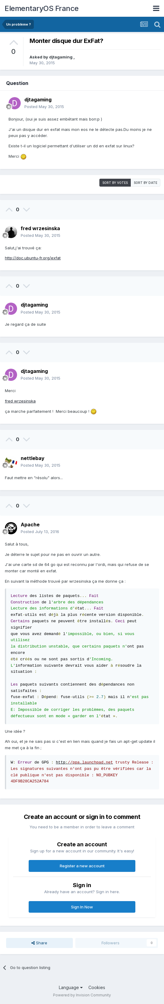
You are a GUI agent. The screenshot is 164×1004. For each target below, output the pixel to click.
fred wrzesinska (40, 228)
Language (71, 987)
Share (39, 942)
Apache (30, 524)
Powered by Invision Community (82, 995)
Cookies (96, 987)
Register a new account (82, 865)
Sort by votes (115, 182)
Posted (44, 106)
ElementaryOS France (42, 8)
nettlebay (33, 458)
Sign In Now (82, 906)
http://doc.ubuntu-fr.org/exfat (33, 257)
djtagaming (61, 56)
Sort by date (145, 182)
